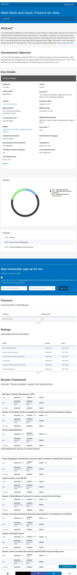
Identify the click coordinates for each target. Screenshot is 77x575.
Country (6, 101)
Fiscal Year (44, 126)
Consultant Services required (14, 150)
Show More (67, 43)
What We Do (5, 4)
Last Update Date (9, 157)
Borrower (43, 91)
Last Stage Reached (47, 150)
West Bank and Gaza (10, 104)
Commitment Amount (11, 136)
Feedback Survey (67, 566)
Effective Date (44, 108)
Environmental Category (48, 136)
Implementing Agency (47, 117)
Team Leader (8, 91)
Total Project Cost (10, 117)
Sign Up (63, 288)
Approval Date (8, 108)
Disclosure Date (45, 101)
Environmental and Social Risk (14, 143)
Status (41, 84)
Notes (5, 164)
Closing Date (44, 143)
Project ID (6, 84)
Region (5, 126)
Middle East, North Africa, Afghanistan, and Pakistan (17, 130)
